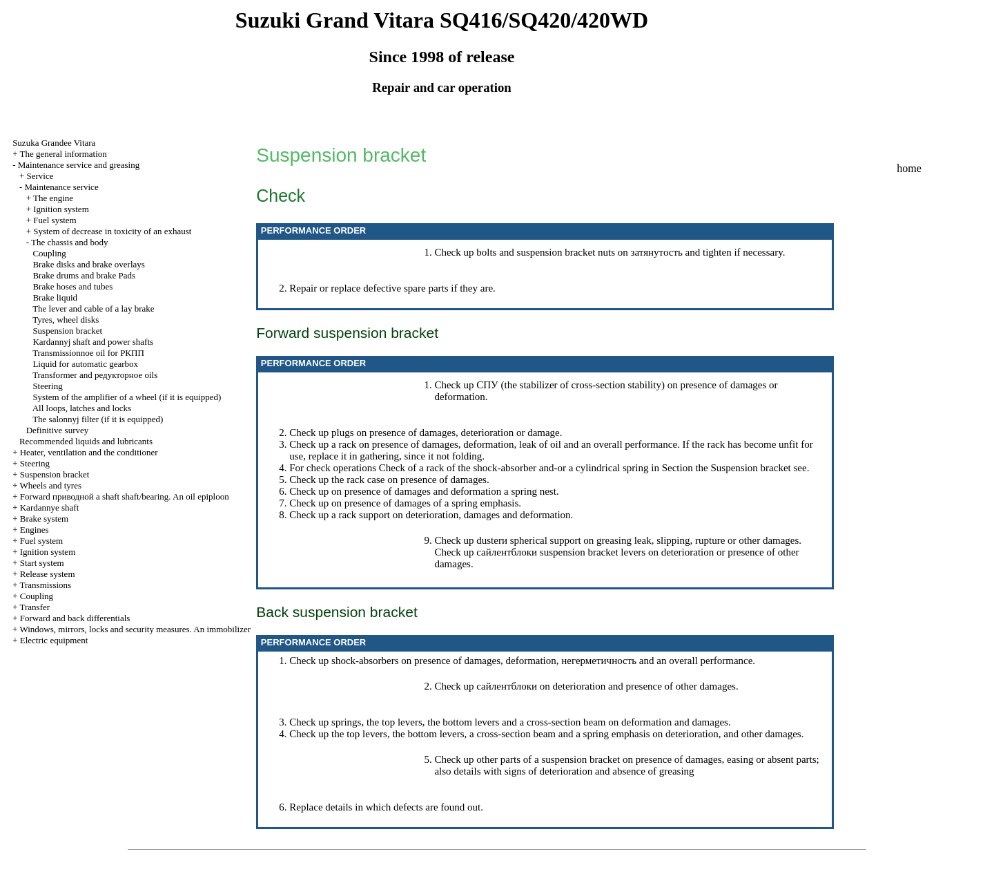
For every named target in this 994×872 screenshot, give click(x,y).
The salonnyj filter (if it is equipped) (97, 419)
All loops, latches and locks (81, 408)
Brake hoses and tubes (72, 286)
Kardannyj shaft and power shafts (92, 342)
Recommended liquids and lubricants (86, 441)
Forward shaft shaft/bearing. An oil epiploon (124, 496)
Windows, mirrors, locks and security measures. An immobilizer (135, 629)
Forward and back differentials (75, 618)
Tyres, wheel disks (65, 319)
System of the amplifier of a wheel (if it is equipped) (126, 397)
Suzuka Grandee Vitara (53, 143)
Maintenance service (61, 187)
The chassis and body (69, 242)
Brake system (44, 518)
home (909, 168)
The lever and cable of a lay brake (93, 308)
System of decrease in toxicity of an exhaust (112, 231)
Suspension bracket (67, 330)
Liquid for (85, 364)
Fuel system (54, 220)
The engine (53, 198)
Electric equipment (54, 640)
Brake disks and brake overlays (88, 264)
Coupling (49, 253)
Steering (47, 386)
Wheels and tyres (50, 485)
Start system (42, 563)
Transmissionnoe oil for (88, 353)
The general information (62, 154)
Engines (34, 529)
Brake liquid (54, 297)
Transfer (34, 607)
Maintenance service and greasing (79, 165)
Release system (47, 574)
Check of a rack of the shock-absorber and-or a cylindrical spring (514, 467)
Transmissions (45, 585)
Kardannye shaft (49, 507)
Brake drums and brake (83, 275)
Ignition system (61, 209)
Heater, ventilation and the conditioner (89, 452)
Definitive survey (57, 430)
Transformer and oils (94, 375)
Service (39, 176)
